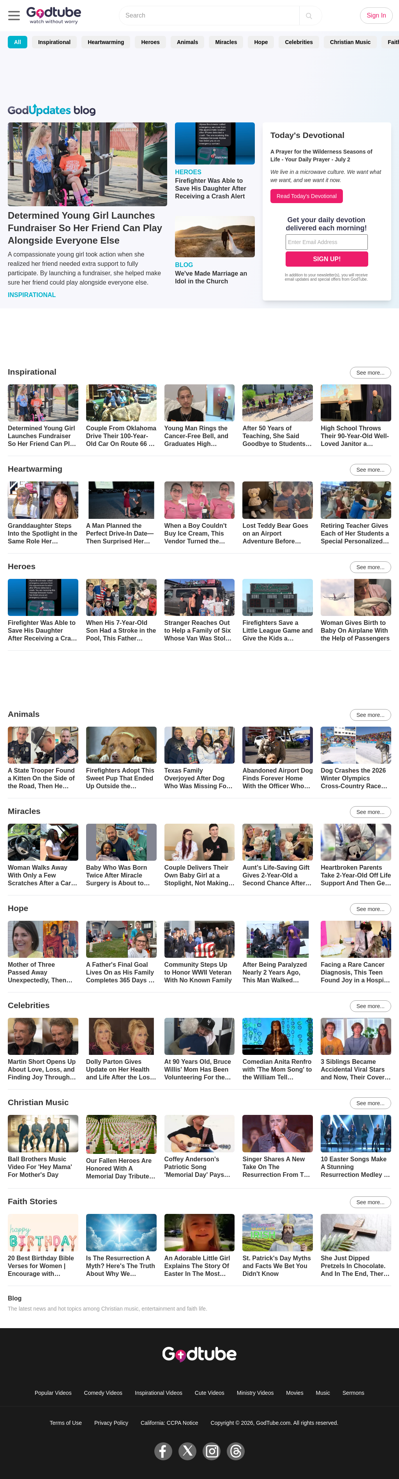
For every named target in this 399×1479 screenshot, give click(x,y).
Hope (261, 42)
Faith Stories (32, 1201)
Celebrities (299, 42)
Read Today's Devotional (307, 196)
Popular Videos (53, 1393)
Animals (187, 42)
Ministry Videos (255, 1393)
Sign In (376, 15)
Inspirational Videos (158, 1393)
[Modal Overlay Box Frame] (327, 250)
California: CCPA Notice (169, 1423)
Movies (294, 1393)
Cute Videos (209, 1393)
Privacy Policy (111, 1423)
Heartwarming (106, 42)
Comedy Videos (103, 1393)
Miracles (226, 42)
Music (323, 1393)
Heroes (150, 42)
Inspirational (54, 42)
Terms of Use (66, 1423)
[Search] (309, 15)
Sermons (353, 1393)
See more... (371, 373)
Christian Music (350, 42)
